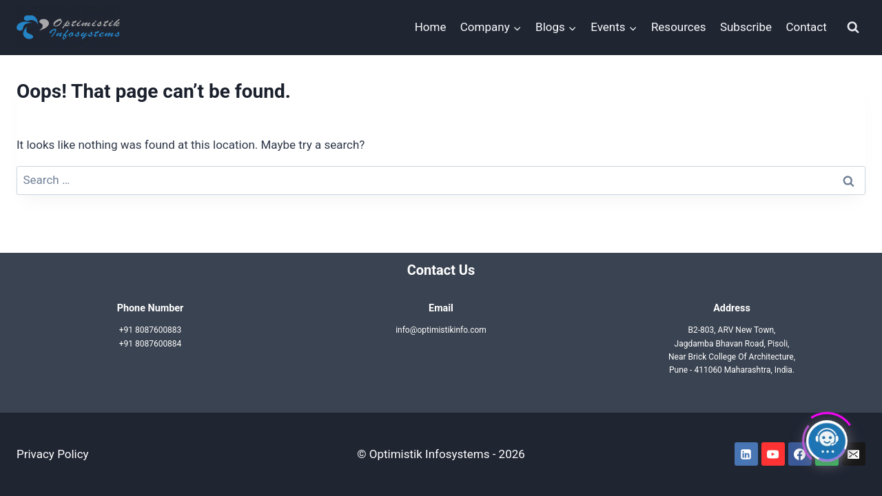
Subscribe (746, 27)
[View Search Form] (853, 27)
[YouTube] (773, 454)
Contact (806, 27)
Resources (678, 27)
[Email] (853, 454)
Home (431, 27)
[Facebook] (800, 454)
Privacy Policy (53, 454)
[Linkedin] (746, 454)
